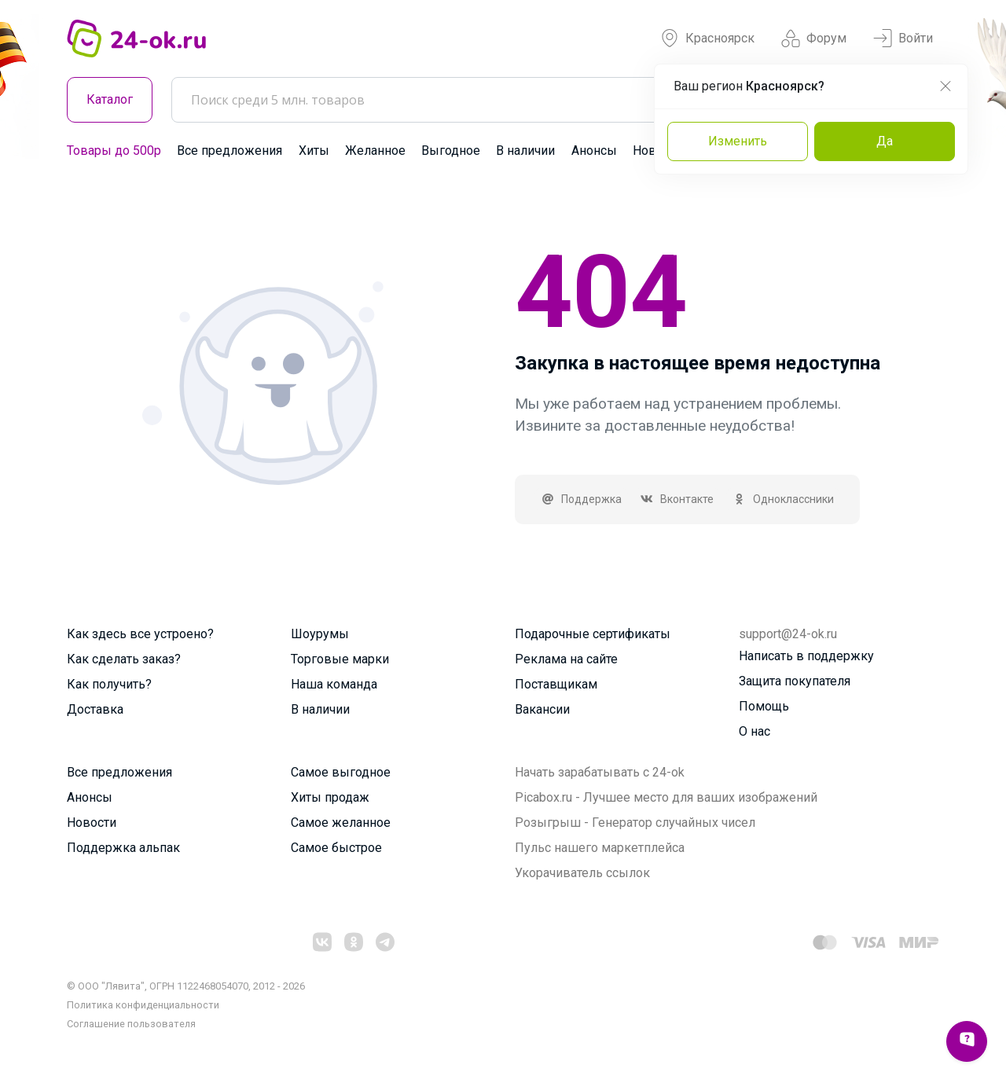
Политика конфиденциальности (143, 1005)
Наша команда (334, 684)
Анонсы (594, 150)
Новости (91, 822)
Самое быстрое (336, 847)
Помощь (764, 706)
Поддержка (581, 499)
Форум (813, 38)
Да (884, 141)
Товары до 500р (114, 150)
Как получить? (109, 684)
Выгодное (450, 150)
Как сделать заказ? (124, 659)
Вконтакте (677, 499)
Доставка (95, 709)
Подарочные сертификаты (592, 633)
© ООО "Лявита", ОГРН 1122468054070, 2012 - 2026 (186, 986)
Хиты (314, 150)
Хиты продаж (330, 797)
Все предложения (229, 150)
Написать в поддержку (806, 655)
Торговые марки (340, 659)
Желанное (375, 150)
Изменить (737, 141)
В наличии (525, 150)
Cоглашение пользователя (131, 1024)
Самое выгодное (341, 772)
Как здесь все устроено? (140, 633)
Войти (903, 38)
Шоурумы (320, 633)
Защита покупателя (794, 681)
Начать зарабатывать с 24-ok (600, 772)
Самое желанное (341, 822)
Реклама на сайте (566, 659)
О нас (754, 731)
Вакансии (542, 709)
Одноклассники (783, 499)
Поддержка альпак (123, 847)
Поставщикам (556, 684)
